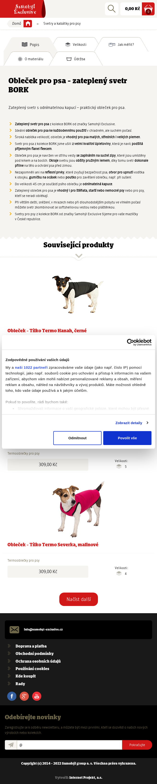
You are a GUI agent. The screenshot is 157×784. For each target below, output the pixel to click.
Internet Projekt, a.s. (85, 777)
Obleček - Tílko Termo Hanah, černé (47, 331)
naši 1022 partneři (31, 367)
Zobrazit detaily (128, 423)
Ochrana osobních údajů (38, 661)
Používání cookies (32, 669)
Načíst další (78, 599)
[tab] (30, 44)
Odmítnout (77, 438)
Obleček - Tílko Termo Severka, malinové (52, 545)
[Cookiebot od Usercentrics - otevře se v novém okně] (130, 342)
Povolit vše (127, 438)
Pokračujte (137, 745)
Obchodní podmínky (35, 654)
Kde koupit (26, 676)
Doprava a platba (31, 646)
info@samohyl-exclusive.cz (43, 629)
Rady (20, 684)
